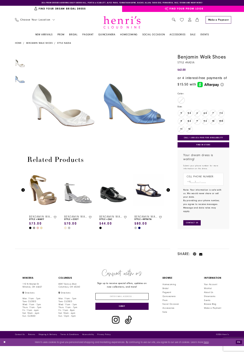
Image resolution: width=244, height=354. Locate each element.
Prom (165, 305)
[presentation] (43, 191)
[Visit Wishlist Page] (182, 21)
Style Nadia (64, 44)
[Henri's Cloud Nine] (122, 23)
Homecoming (169, 289)
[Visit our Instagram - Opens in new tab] (115, 328)
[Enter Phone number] (202, 185)
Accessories (168, 313)
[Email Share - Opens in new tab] (200, 259)
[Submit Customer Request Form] (193, 227)
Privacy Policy (104, 342)
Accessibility (88, 342)
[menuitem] (35, 21)
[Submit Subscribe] (122, 313)
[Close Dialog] (5, 350)
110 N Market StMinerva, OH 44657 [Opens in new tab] (32, 290)
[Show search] (174, 21)
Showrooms (209, 301)
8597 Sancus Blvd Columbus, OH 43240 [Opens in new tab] (69, 290)
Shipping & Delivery (48, 342)
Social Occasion (171, 309)
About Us (208, 297)
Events (207, 305)
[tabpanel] (62, 99)
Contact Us (20, 342)
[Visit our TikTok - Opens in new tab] (128, 328)
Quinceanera (169, 301)
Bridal (165, 293)
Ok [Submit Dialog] (238, 349)
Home (18, 44)
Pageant (167, 297)
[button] (189, 21)
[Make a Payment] (218, 21)
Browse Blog (210, 309)
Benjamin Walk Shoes (39, 44)
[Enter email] (122, 302)
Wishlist (208, 293)
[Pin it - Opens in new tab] (194, 259)
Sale (165, 317)
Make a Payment (212, 313)
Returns (31, 342)
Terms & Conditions (70, 342)
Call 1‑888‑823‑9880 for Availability (204, 139)
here (206, 349)
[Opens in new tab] (28, 297)
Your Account (210, 289)
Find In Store (203, 147)
